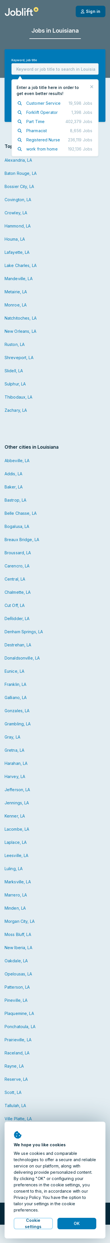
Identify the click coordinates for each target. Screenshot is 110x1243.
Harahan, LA (16, 763)
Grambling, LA (18, 723)
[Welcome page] (22, 11)
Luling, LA (14, 868)
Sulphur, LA (15, 383)
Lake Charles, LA (21, 265)
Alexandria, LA (18, 160)
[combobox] (55, 69)
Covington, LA (18, 199)
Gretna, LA (14, 750)
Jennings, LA (17, 802)
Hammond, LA (18, 225)
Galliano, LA (16, 697)
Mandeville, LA (19, 278)
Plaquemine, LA (19, 1013)
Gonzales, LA (17, 710)
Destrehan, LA (18, 644)
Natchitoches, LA (21, 318)
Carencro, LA (17, 565)
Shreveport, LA (19, 357)
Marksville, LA (18, 881)
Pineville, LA (16, 1000)
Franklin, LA (15, 684)
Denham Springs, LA (24, 631)
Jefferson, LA (17, 789)
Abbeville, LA (17, 460)
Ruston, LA (15, 344)
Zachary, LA (16, 410)
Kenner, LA (15, 816)
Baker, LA (14, 486)
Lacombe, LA (17, 829)
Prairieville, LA (18, 1039)
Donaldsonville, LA (22, 658)
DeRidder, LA (17, 618)
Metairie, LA (16, 291)
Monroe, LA (16, 304)
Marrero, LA (16, 894)
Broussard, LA (18, 552)
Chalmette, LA (18, 592)
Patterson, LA (17, 987)
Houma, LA (15, 239)
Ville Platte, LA (18, 1118)
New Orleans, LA (20, 331)
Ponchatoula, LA (20, 1026)
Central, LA (15, 579)
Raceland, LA (17, 1052)
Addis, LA (13, 473)
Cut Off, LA (15, 605)
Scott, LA (13, 1092)
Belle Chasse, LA (21, 513)
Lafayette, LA (17, 252)
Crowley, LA (16, 212)
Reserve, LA (16, 1079)
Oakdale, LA (16, 960)
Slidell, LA (14, 370)
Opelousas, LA (18, 973)
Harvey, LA (15, 776)
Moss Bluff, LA (18, 934)
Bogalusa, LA (17, 526)
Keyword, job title (24, 60)
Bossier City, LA (19, 186)
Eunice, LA (14, 671)
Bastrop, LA (15, 500)
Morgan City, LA (20, 921)
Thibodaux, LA (19, 397)
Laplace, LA (16, 842)
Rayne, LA (14, 1066)
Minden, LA (15, 908)
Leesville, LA (17, 855)
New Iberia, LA (18, 947)
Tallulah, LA (15, 1105)
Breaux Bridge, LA (22, 539)
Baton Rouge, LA (21, 173)
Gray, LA (12, 737)
